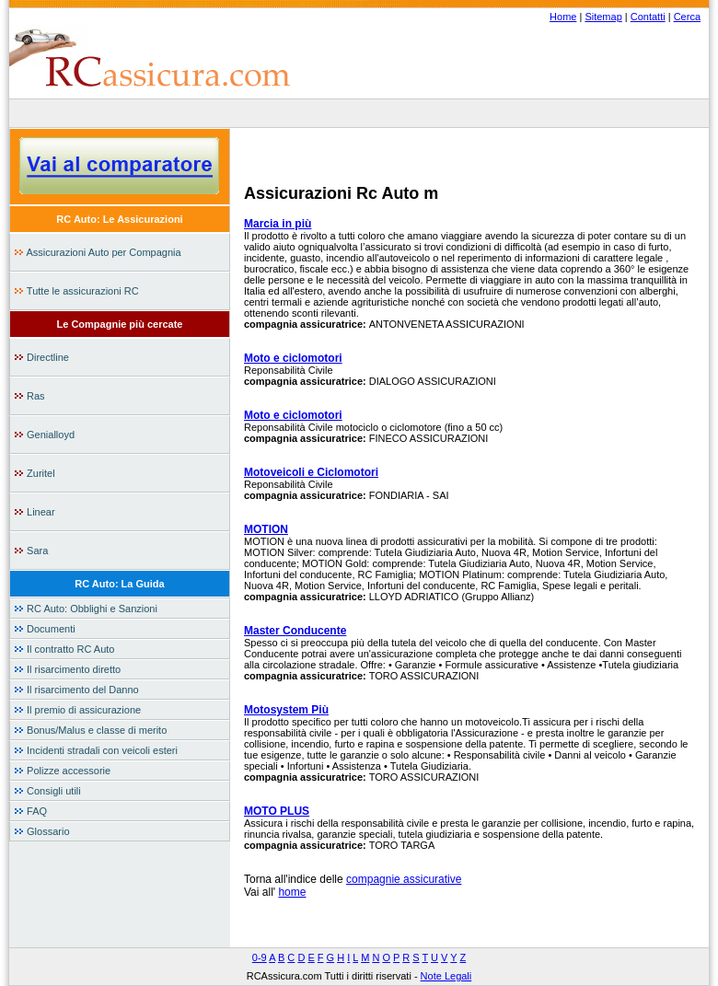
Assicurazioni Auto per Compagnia (97, 252)
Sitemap (603, 16)
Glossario (42, 831)
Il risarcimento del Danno (76, 689)
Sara (31, 550)
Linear (34, 511)
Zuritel (34, 473)
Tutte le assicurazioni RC (76, 290)
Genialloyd (44, 434)
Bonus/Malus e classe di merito (90, 730)
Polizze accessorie (62, 770)
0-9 (259, 957)
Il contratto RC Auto (64, 649)
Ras (29, 395)
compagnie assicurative (403, 879)
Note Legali (446, 975)
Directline (41, 357)
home (292, 892)
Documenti (44, 628)
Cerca (687, 16)
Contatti (648, 16)
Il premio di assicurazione (77, 709)
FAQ (30, 811)
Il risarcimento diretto (67, 669)
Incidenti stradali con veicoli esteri (96, 750)
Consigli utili (47, 790)
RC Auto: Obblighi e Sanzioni (85, 608)
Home (563, 16)
